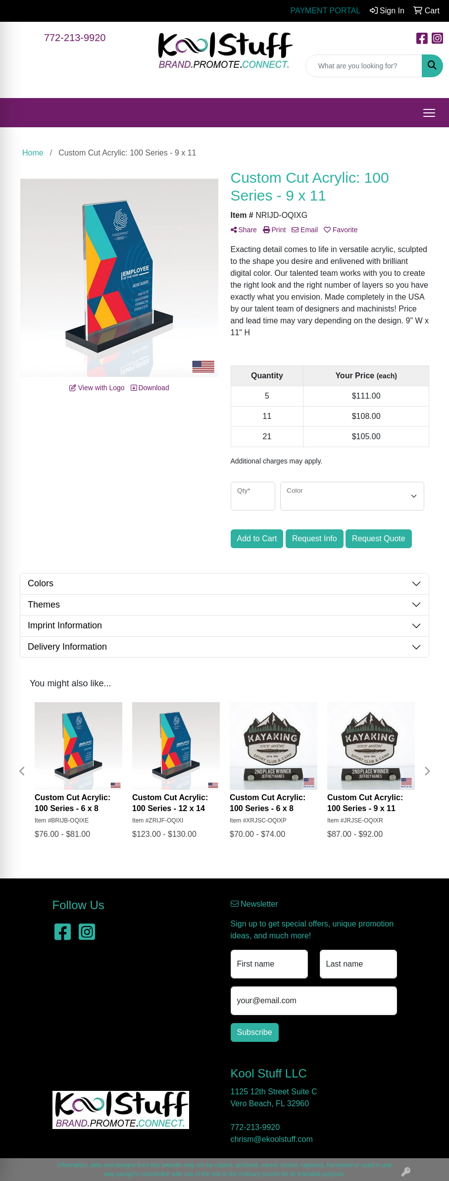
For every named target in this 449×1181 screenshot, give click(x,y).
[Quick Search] (363, 65)
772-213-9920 (75, 37)
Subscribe (254, 1032)
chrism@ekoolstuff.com (272, 1139)
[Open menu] (429, 113)
